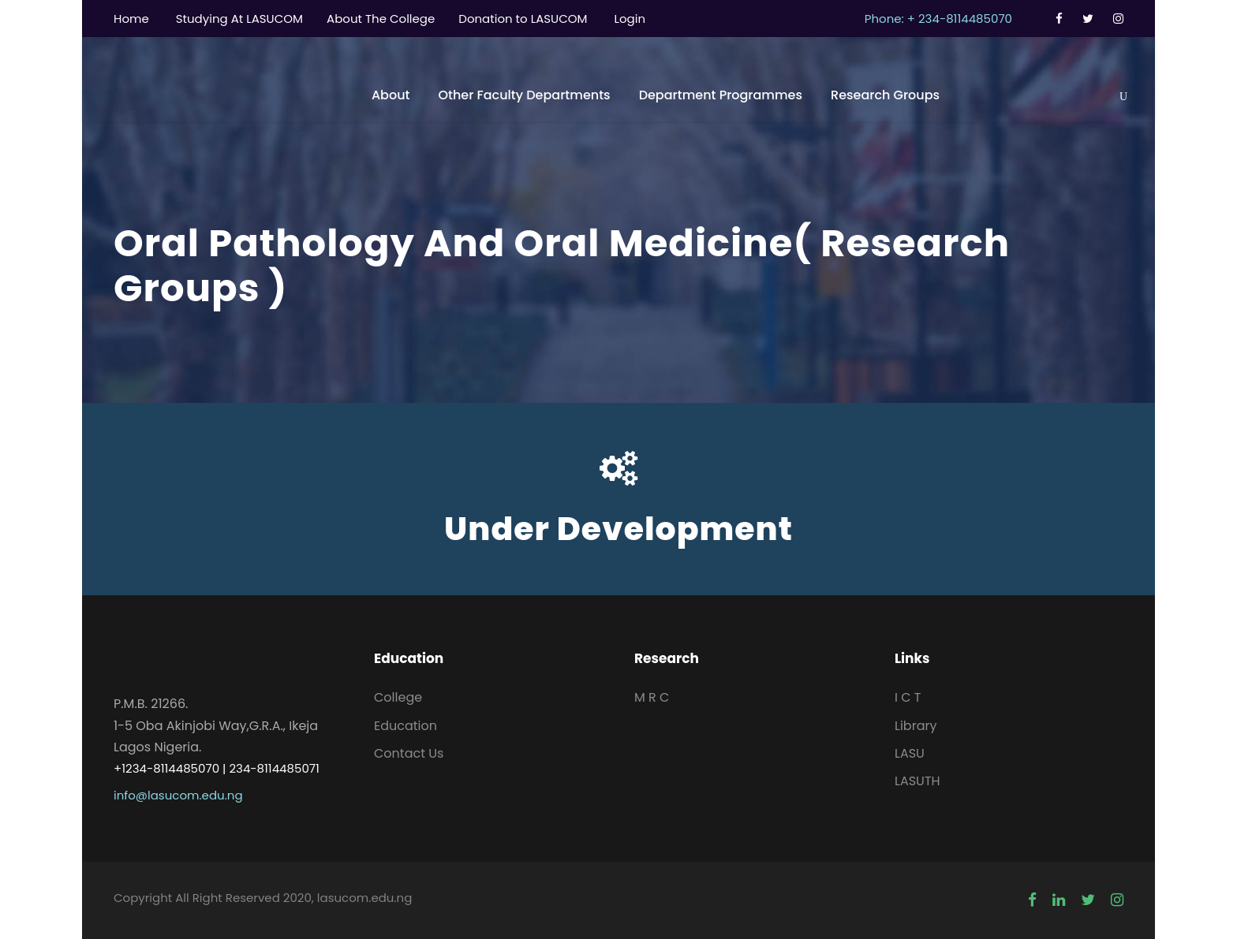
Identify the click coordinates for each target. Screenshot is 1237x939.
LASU (910, 753)
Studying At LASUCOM (239, 18)
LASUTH (917, 781)
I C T (908, 697)
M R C (651, 697)
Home (131, 18)
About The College (381, 18)
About (391, 95)
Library (915, 726)
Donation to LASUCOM (522, 18)
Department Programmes (720, 95)
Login (629, 18)
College (398, 697)
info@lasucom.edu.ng (178, 795)
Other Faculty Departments (524, 95)
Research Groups (885, 95)
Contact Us (408, 753)
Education (405, 726)
